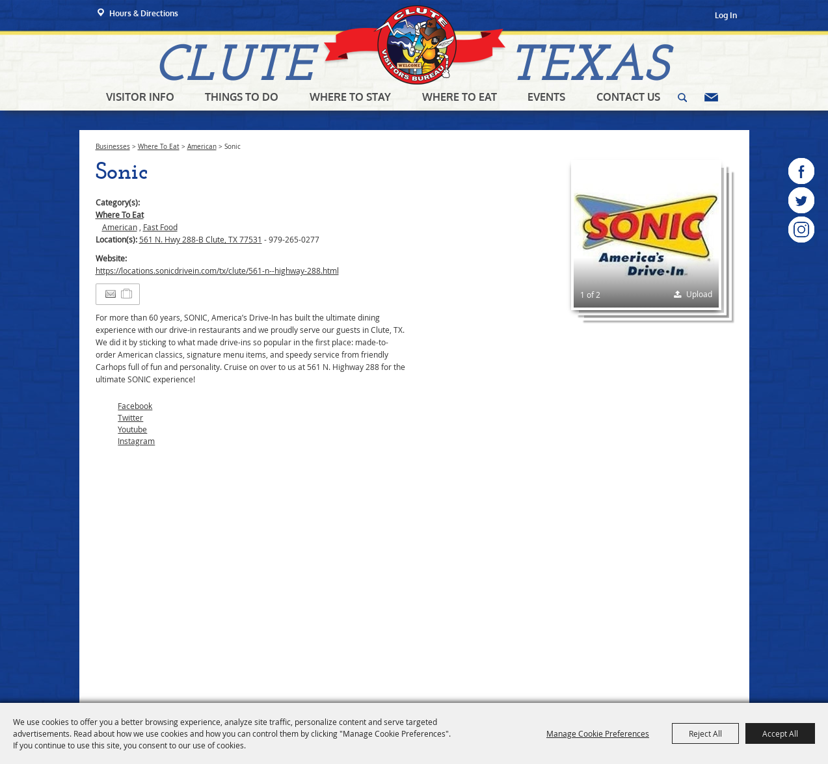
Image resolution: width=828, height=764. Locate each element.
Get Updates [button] (711, 97)
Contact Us (628, 96)
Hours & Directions (143, 13)
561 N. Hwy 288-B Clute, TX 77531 (200, 239)
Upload (699, 294)
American (202, 146)
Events (546, 96)
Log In (726, 15)
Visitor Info (140, 96)
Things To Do (241, 96)
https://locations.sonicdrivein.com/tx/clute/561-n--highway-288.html (217, 270)
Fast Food (160, 227)
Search (682, 97)
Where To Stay (350, 96)
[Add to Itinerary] (127, 294)
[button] (646, 235)
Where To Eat (459, 96)
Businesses (113, 146)
